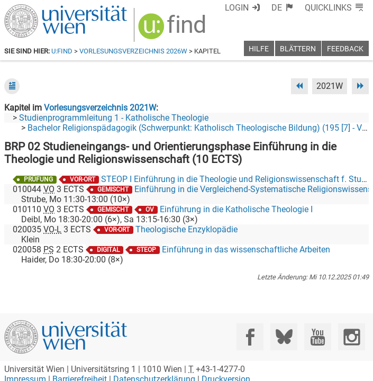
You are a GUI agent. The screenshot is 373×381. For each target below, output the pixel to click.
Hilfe (259, 48)
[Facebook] (249, 336)
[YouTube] (317, 336)
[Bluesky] (283, 336)
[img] (173, 30)
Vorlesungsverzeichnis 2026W (133, 51)
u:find (61, 51)
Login (237, 8)
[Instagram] (351, 336)
